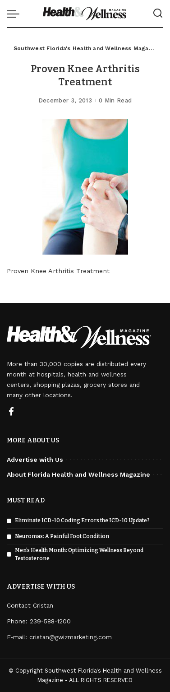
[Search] (157, 13)
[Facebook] (11, 412)
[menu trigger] (15, 13)
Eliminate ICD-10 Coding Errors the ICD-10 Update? (82, 520)
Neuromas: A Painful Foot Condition (62, 536)
